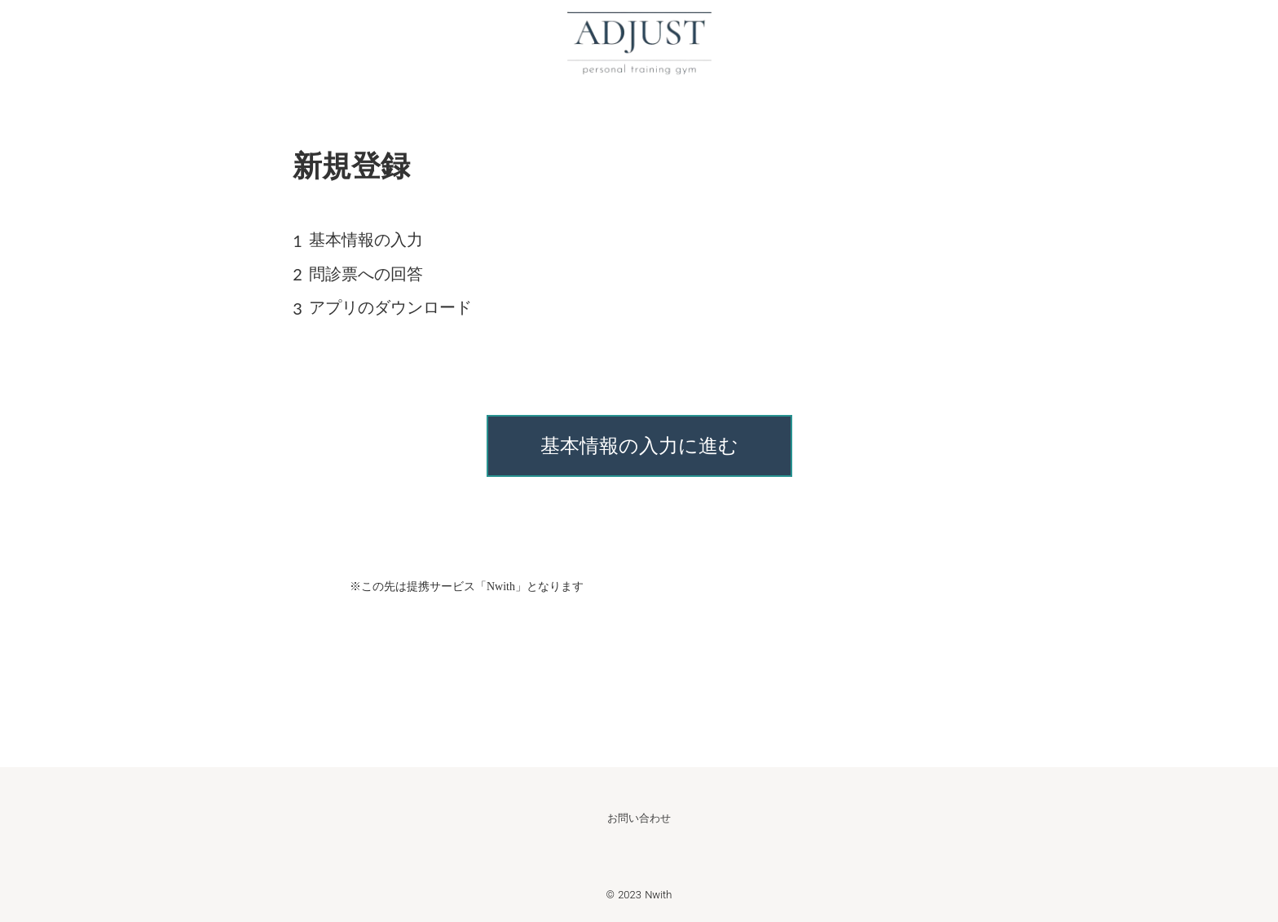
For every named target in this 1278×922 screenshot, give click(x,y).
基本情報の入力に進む (639, 446)
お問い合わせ (639, 818)
